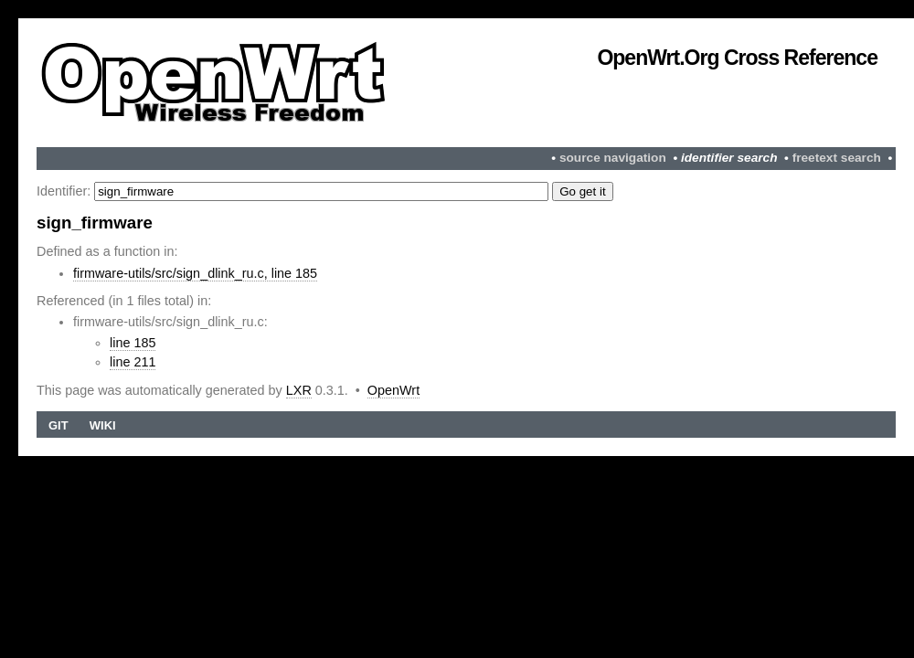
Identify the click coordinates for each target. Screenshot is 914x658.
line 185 (132, 342)
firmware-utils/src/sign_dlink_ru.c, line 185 (195, 273)
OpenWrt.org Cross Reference (737, 57)
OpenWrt (393, 390)
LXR (299, 390)
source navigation (612, 157)
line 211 (132, 362)
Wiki (103, 425)
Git (58, 425)
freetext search (836, 157)
